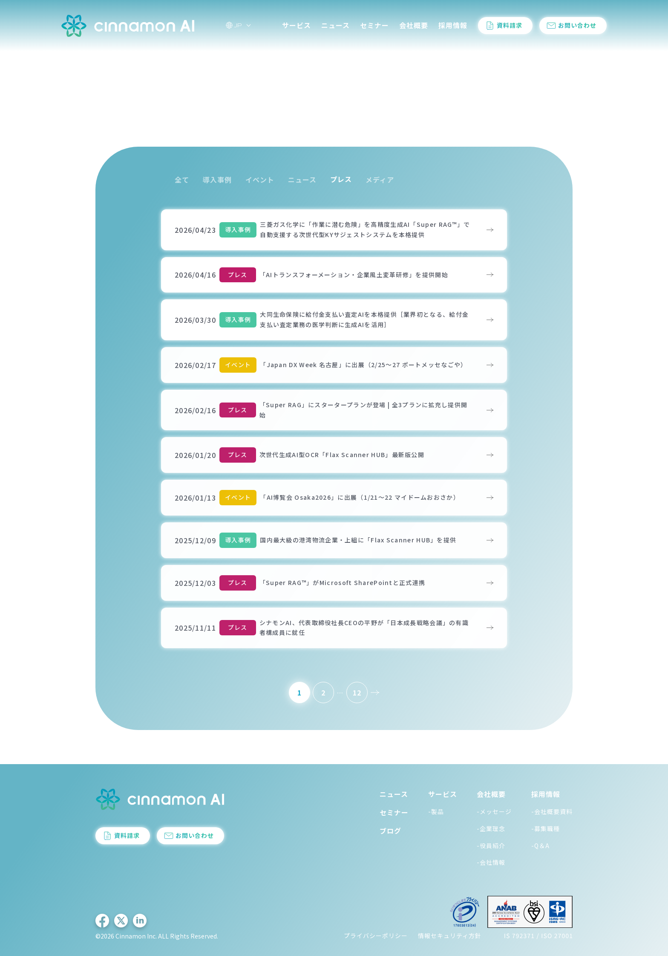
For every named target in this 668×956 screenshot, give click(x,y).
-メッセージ (494, 811)
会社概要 (413, 25)
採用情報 (452, 25)
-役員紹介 (491, 845)
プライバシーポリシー (376, 936)
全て (182, 179)
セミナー (374, 25)
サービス (296, 25)
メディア (380, 179)
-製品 (436, 811)
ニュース (335, 25)
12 (357, 692)
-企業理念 (491, 828)
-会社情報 (491, 862)
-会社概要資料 (552, 811)
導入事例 (217, 179)
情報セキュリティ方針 (449, 936)
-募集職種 (545, 828)
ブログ (390, 831)
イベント (259, 179)
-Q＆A (540, 845)
